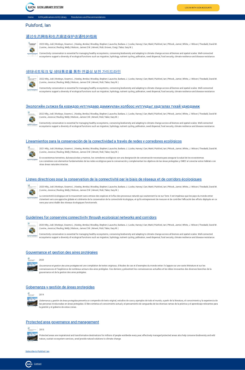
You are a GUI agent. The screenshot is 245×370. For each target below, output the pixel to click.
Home (31, 17)
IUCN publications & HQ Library (52, 17)
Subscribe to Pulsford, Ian (37, 351)
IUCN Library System (50, 7)
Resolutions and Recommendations (88, 17)
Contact (38, 364)
